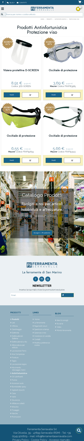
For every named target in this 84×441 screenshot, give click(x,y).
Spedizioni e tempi (41, 329)
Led (13, 323)
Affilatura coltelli (18, 403)
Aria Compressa (18, 354)
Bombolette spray (19, 387)
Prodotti (15, 312)
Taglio (14, 361)
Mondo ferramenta (64, 330)
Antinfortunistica (19, 373)
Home (37, 319)
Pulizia (14, 380)
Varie (14, 397)
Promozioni (16, 417)
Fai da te (60, 324)
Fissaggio (15, 410)
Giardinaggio (17, 329)
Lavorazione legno (19, 364)
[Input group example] (44, 14)
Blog (10, 3)
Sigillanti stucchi (18, 390)
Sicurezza (16, 400)
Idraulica (15, 407)
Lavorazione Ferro (19, 351)
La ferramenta (39, 323)
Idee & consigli (62, 320)
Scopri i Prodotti (42, 233)
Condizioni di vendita (42, 336)
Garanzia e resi (40, 333)
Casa (14, 393)
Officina (15, 326)
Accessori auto (18, 383)
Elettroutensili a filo (19, 342)
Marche (15, 413)
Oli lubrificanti (17, 377)
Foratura (15, 357)
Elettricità (15, 333)
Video (59, 327)
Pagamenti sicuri (40, 326)
